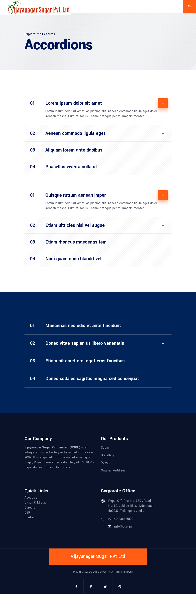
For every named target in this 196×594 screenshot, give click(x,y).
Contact (30, 517)
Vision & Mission (36, 502)
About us (30, 497)
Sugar (105, 447)
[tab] (98, 102)
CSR (27, 512)
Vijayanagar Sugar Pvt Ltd (96, 572)
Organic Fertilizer (113, 470)
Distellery (107, 455)
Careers (29, 507)
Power (105, 463)
